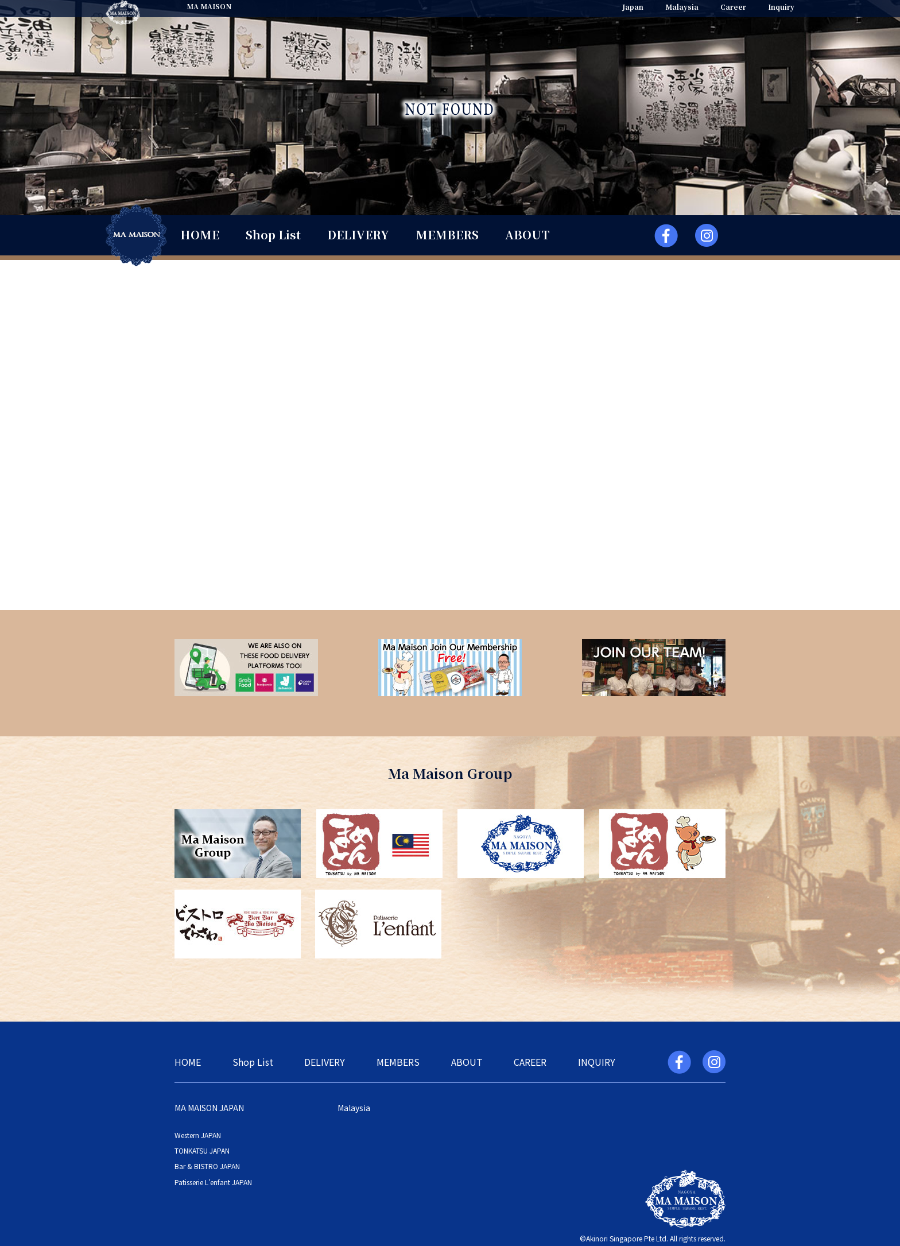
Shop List (273, 234)
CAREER (530, 1062)
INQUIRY (596, 1062)
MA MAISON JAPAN (209, 1107)
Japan (632, 6)
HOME (199, 234)
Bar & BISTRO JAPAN (207, 1166)
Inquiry (781, 6)
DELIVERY (358, 234)
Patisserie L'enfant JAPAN (213, 1182)
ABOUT (527, 234)
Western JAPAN (197, 1135)
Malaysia (682, 6)
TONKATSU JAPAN (202, 1150)
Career (733, 6)
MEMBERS (447, 234)
